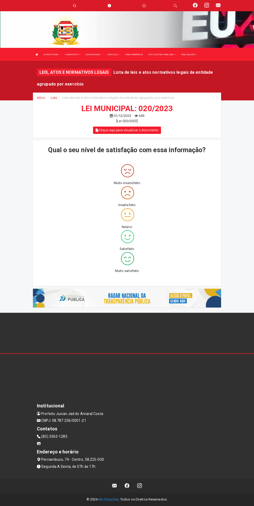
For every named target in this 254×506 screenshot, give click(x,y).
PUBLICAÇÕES (189, 54)
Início (41, 98)
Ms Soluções (109, 499)
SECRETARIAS (93, 54)
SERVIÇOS (113, 54)
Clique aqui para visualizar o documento (127, 130)
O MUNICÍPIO (72, 54)
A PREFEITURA (51, 54)
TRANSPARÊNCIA (134, 54)
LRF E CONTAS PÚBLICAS (162, 54)
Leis (54, 98)
